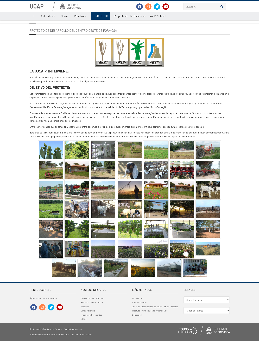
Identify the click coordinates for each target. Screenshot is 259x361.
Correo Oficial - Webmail (92, 318)
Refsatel (85, 327)
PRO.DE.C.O (100, 16)
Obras (64, 16)
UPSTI (83, 339)
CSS (72, 355)
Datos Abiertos (88, 331)
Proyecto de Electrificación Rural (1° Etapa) (140, 16)
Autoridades (48, 16)
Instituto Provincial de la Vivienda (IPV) (150, 331)
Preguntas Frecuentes (91, 335)
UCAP (31, 23)
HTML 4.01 (80, 355)
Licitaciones (138, 318)
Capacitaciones (139, 322)
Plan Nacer (81, 16)
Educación (137, 335)
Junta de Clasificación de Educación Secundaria (155, 327)
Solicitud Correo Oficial (92, 322)
